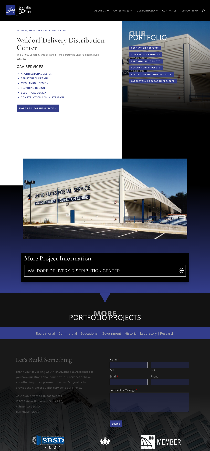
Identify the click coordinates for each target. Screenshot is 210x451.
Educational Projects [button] (145, 62)
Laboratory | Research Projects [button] (153, 82)
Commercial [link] (67, 334)
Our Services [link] (121, 11)
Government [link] (111, 334)
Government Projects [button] (145, 69)
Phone (154, 376)
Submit (116, 423)
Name (114, 359)
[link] (26, 10)
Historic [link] (130, 334)
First (112, 370)
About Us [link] (100, 11)
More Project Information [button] (38, 108)
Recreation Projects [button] (145, 49)
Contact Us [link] (169, 11)
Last (153, 370)
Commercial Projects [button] (145, 55)
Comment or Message (123, 390)
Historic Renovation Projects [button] (151, 75)
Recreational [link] (45, 334)
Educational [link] (89, 334)
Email (114, 376)
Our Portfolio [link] (146, 11)
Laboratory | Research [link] (157, 334)
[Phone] (170, 382)
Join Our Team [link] (189, 11)
